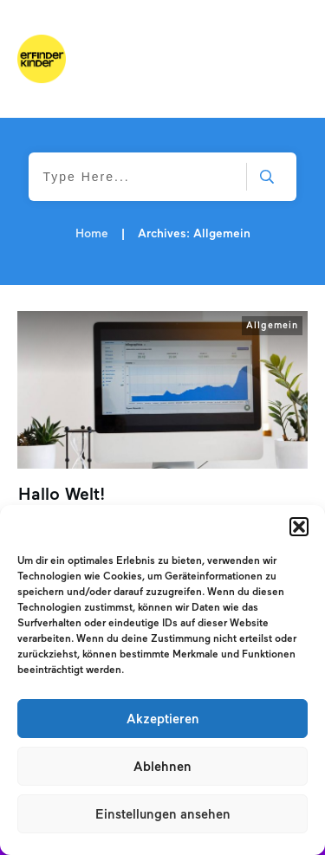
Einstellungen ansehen (163, 814)
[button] (299, 526)
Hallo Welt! (61, 493)
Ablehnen (162, 766)
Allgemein (272, 325)
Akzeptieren (163, 719)
